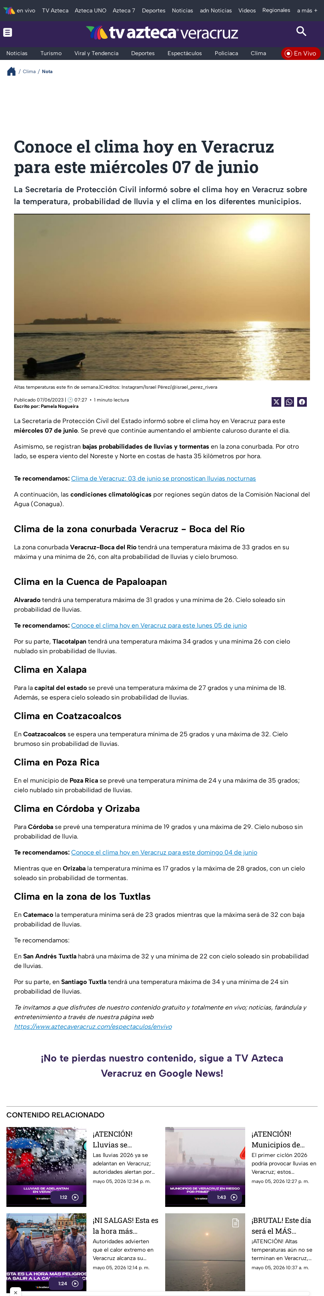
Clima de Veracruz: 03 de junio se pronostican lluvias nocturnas (163, 478)
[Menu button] (22, 32)
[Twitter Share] (276, 402)
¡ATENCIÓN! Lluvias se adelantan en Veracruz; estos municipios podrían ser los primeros (118, 1139)
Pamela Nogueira (59, 406)
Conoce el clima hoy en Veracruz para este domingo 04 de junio (164, 852)
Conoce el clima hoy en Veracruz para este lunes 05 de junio (159, 625)
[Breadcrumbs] (14, 71)
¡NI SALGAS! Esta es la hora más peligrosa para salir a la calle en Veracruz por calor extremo (126, 1225)
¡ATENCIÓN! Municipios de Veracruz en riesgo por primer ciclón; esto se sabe (283, 1139)
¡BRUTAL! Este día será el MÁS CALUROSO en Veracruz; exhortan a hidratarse (284, 1225)
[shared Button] (289, 402)
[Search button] (302, 32)
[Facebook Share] (302, 402)
